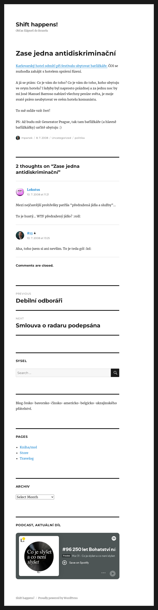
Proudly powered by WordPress (58, 598)
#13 (30, 233)
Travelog (27, 458)
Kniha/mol (28, 447)
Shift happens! (37, 24)
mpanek (27, 137)
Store (24, 453)
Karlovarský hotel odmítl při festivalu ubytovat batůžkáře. (61, 66)
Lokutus (33, 190)
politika (80, 137)
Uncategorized (61, 137)
